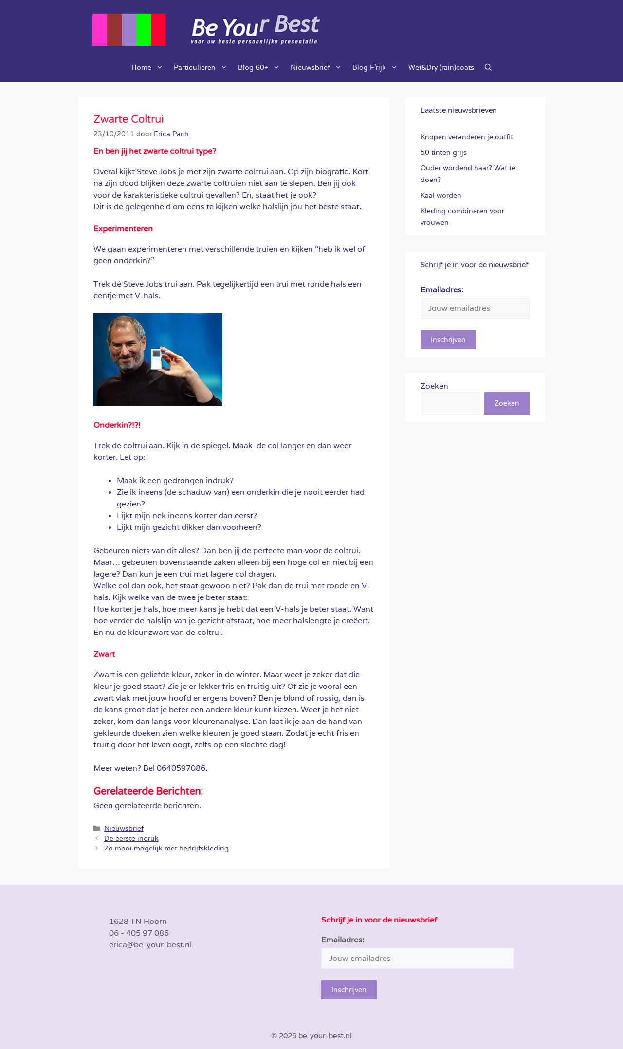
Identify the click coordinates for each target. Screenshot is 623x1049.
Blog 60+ (261, 67)
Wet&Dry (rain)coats (441, 67)
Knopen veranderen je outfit (467, 136)
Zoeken (434, 386)
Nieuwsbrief (319, 67)
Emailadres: (442, 290)
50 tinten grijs (444, 152)
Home (149, 67)
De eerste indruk (131, 838)
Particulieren (203, 67)
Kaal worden (441, 195)
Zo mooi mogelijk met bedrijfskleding (166, 848)
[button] (488, 67)
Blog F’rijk (377, 67)
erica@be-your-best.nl (150, 945)
